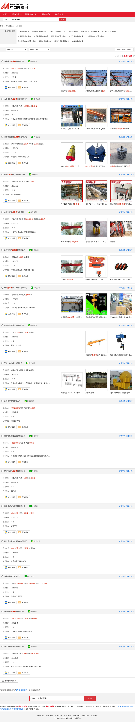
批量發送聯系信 (124, 49)
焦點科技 (70, 718)
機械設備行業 (31, 14)
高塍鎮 (13, 491)
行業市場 (59, 14)
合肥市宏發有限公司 (14, 212)
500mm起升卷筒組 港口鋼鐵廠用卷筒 (72, 166)
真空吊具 (22, 295)
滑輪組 (112, 242)
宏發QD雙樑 (69, 242)
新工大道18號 (16, 345)
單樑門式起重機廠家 (61, 41)
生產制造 (14, 73)
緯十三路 (14, 526)
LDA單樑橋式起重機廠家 (95, 36)
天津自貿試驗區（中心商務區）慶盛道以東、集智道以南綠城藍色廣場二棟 (38, 383)
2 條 (12, 341)
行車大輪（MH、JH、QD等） (121, 279)
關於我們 (40, 715)
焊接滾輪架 (29, 370)
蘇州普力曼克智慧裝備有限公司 (15, 541)
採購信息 (17, 14)
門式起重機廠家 (23, 31)
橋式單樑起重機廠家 (71, 31)
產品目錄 (9, 26)
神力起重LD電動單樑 (121, 91)
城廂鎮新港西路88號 (18, 561)
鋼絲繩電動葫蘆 (17, 144)
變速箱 (26, 257)
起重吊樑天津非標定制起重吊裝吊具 (121, 393)
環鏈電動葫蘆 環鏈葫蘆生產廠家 (121, 355)
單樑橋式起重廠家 (45, 41)
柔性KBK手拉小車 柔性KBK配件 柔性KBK (96, 204)
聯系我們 (49, 715)
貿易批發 (14, 412)
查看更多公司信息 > (126, 61)
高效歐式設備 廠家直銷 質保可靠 (96, 355)
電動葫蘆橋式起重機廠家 (90, 31)
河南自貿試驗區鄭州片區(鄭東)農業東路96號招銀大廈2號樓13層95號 (36, 456)
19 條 (13, 303)
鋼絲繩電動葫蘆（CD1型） (95, 279)
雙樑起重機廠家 (77, 41)
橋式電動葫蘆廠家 (24, 36)
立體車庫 (22, 370)
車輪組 (28, 144)
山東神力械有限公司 (14, 61)
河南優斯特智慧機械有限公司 (14, 506)
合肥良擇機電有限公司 (12, 401)
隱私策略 (76, 715)
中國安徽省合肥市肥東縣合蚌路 (22, 270)
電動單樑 (68, 91)
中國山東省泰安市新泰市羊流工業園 (24, 81)
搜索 (62, 19)
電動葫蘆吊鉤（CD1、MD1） (96, 242)
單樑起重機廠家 (55, 31)
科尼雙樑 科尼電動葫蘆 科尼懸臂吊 (121, 204)
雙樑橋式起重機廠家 (39, 31)
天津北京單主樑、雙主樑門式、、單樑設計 (72, 393)
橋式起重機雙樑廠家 (41, 36)
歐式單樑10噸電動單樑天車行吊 (72, 317)
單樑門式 (41, 583)
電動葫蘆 (23, 68)
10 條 (13, 228)
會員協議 (85, 715)
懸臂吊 (21, 181)
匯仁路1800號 (16, 194)
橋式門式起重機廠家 (76, 36)
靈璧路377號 (15, 421)
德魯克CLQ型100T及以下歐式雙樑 (72, 128)
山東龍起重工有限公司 (12, 576)
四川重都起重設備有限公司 (14, 646)
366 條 (13, 77)
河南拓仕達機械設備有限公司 (14, 436)
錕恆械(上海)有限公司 (14, 174)
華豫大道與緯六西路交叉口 (21, 157)
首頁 (5, 14)
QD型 (67, 279)
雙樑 (17, 583)
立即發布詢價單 (21, 690)
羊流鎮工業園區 (16, 596)
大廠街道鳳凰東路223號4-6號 (21, 631)
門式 (31, 68)
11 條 (13, 265)
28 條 (13, 379)
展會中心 (46, 14)
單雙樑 (29, 181)
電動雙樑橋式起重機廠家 (27, 41)
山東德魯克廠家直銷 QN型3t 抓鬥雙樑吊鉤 (96, 128)
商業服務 (14, 374)
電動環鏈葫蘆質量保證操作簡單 (96, 317)
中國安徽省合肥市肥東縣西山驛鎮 (23, 232)
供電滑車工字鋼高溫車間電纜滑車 (96, 166)
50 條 (13, 115)
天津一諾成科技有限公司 (13, 363)
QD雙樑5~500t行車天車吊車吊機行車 (121, 128)
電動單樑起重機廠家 (58, 36)
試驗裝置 (14, 370)
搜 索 (90, 698)
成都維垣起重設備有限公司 (14, 325)
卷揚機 (22, 443)
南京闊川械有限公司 (14, 611)
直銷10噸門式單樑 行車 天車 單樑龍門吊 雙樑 (72, 204)
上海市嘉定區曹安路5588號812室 (23, 307)
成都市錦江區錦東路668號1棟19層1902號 (26, 666)
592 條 (13, 152)
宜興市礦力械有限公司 (14, 471)
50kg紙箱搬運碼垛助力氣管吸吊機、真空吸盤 (121, 317)
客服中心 (58, 715)
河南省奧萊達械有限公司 (15, 137)
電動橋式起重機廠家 (109, 31)
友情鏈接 (94, 715)
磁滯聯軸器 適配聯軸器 (121, 166)
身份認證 (32, 61)
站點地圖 (67, 715)
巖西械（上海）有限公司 (15, 288)
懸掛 (31, 478)
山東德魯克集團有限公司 (15, 99)
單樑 (24, 332)
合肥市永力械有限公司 (14, 250)
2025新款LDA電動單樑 (96, 91)
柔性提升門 (90, 393)
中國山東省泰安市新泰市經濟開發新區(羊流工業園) (29, 119)
